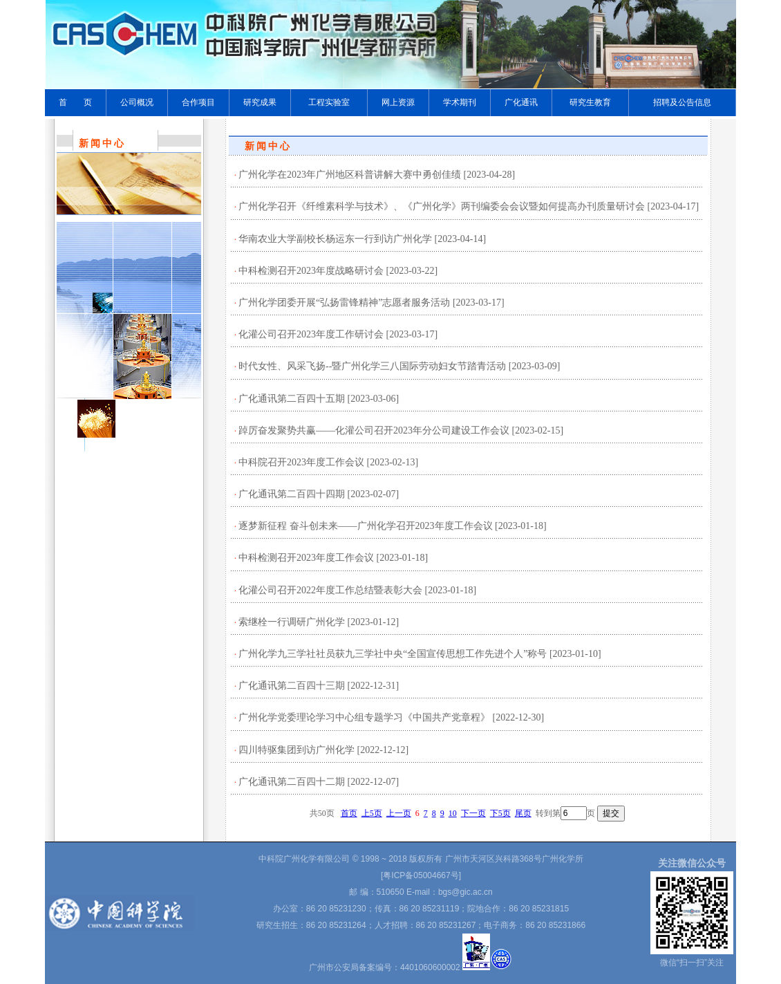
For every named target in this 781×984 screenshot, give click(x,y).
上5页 (371, 813)
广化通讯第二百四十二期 (291, 782)
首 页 (75, 102)
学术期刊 (459, 102)
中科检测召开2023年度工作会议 (306, 558)
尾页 (523, 813)
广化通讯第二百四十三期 (291, 685)
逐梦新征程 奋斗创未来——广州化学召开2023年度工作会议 (365, 526)
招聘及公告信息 (682, 102)
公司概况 (136, 102)
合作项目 (198, 102)
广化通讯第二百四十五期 (291, 398)
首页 (349, 813)
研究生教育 (590, 102)
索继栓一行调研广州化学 (291, 622)
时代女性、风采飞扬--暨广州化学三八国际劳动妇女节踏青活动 (372, 366)
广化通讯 (521, 102)
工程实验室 (329, 102)
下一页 (473, 813)
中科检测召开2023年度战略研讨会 (311, 271)
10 (453, 813)
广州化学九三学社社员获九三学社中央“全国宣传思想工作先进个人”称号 (392, 654)
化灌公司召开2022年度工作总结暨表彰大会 (330, 590)
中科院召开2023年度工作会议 (301, 462)
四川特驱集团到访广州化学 (296, 750)
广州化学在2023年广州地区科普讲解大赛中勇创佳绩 (349, 174)
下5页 (500, 813)
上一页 (398, 813)
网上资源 (398, 102)
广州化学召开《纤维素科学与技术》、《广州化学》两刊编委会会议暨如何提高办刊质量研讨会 (441, 206)
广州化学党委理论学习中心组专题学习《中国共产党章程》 (364, 717)
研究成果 (259, 102)
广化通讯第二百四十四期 (291, 494)
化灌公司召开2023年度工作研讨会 (311, 334)
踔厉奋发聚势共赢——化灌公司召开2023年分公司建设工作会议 (373, 430)
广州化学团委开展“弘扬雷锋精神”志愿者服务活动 (344, 302)
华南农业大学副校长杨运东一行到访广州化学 (335, 239)
